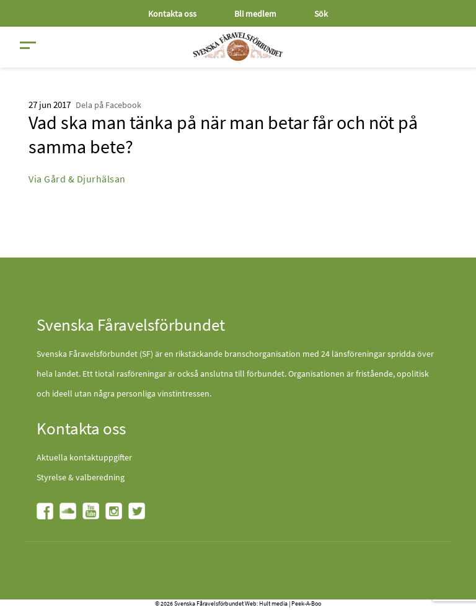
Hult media (273, 603)
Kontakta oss (172, 13)
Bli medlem (255, 13)
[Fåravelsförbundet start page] (238, 46)
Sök (321, 13)
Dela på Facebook (108, 104)
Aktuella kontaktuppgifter (84, 457)
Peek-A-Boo (306, 603)
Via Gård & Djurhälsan (77, 179)
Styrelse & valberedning (81, 477)
